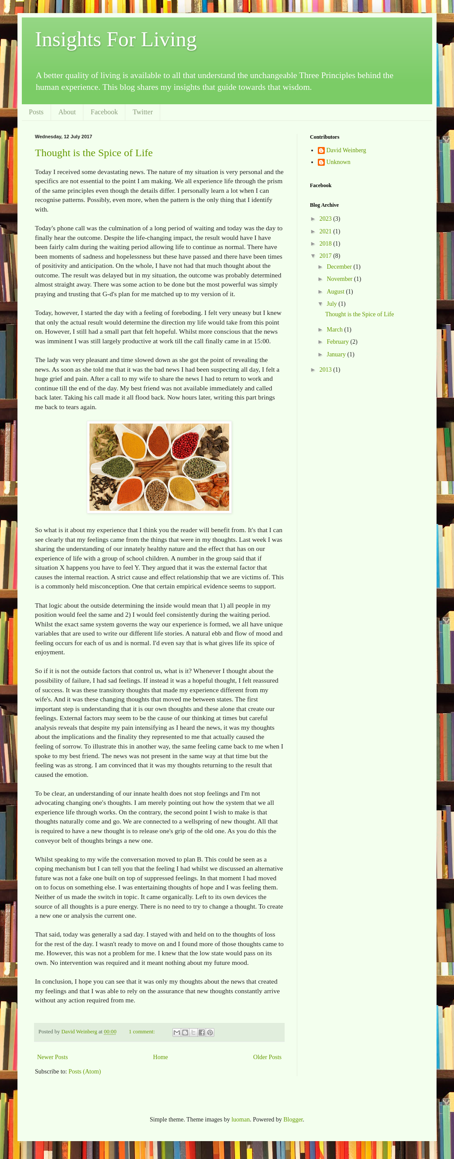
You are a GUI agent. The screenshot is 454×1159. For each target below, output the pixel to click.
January (337, 354)
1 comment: (142, 1032)
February (338, 341)
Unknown (339, 162)
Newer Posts (52, 1057)
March (335, 329)
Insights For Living (116, 39)
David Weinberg (346, 150)
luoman (240, 1119)
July (332, 304)
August (336, 291)
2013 (327, 369)
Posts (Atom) (85, 1071)
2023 (327, 218)
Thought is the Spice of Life (94, 152)
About (67, 112)
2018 (327, 243)
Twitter (143, 112)
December (340, 266)
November (340, 279)
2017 (327, 256)
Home (160, 1057)
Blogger (293, 1119)
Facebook (104, 112)
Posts (36, 112)
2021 (327, 231)
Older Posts (267, 1057)
